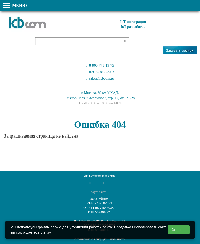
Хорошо (178, 230)
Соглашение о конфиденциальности (98, 239)
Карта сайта (97, 192)
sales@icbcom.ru (100, 78)
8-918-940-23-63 (100, 72)
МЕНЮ (15, 5)
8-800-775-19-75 (100, 65)
